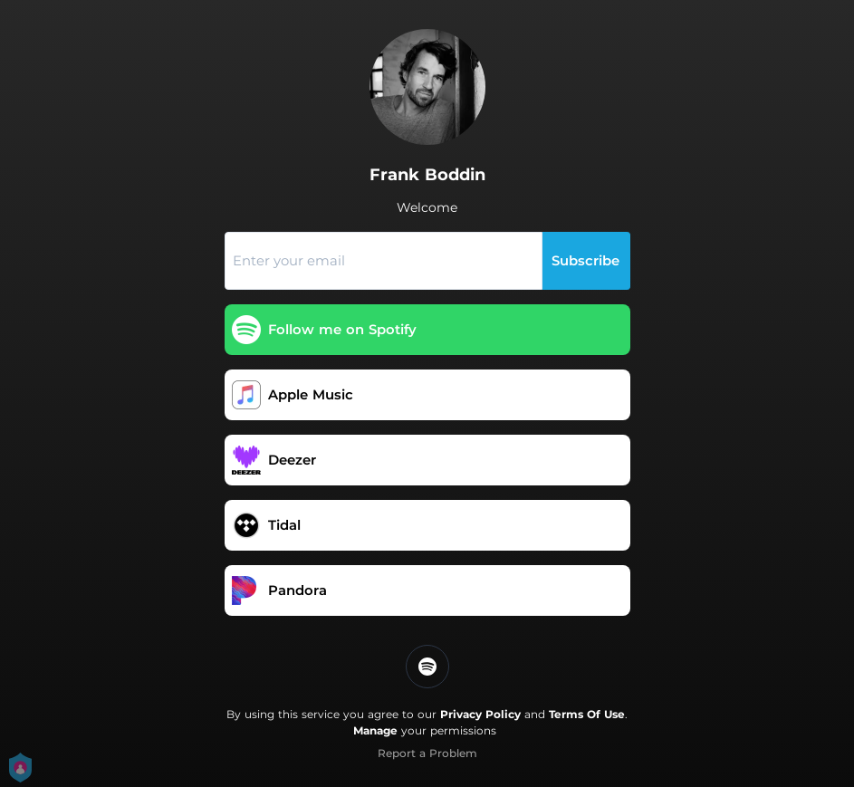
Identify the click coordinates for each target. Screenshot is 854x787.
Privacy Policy (480, 714)
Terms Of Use (587, 714)
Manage (375, 730)
